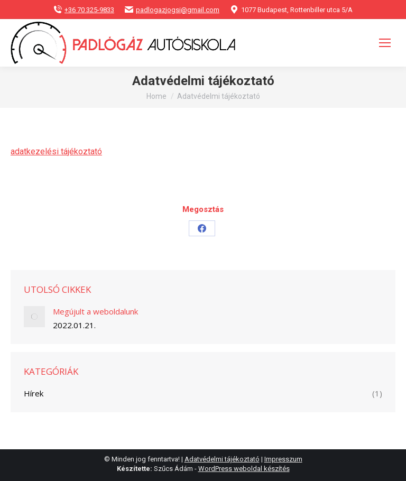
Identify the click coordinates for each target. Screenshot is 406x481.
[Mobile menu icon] (384, 42)
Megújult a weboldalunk (95, 311)
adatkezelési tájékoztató (56, 151)
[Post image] (34, 316)
